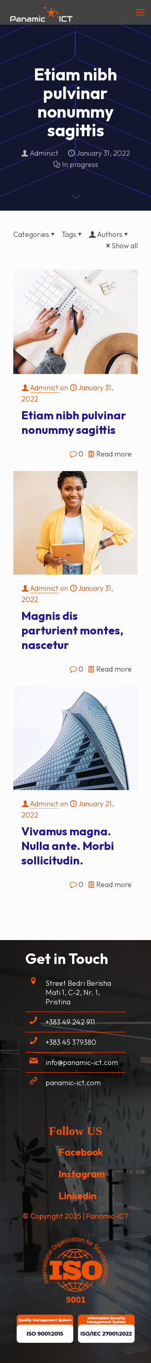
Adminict (44, 153)
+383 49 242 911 (70, 1022)
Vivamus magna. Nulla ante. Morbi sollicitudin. (67, 845)
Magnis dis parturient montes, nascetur (72, 630)
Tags (72, 234)
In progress (80, 164)
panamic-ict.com (73, 1082)
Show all (121, 245)
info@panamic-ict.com (82, 1062)
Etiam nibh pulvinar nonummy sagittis (73, 422)
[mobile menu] (140, 12)
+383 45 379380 (71, 1042)
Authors (109, 234)
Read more (114, 454)
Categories (34, 234)
